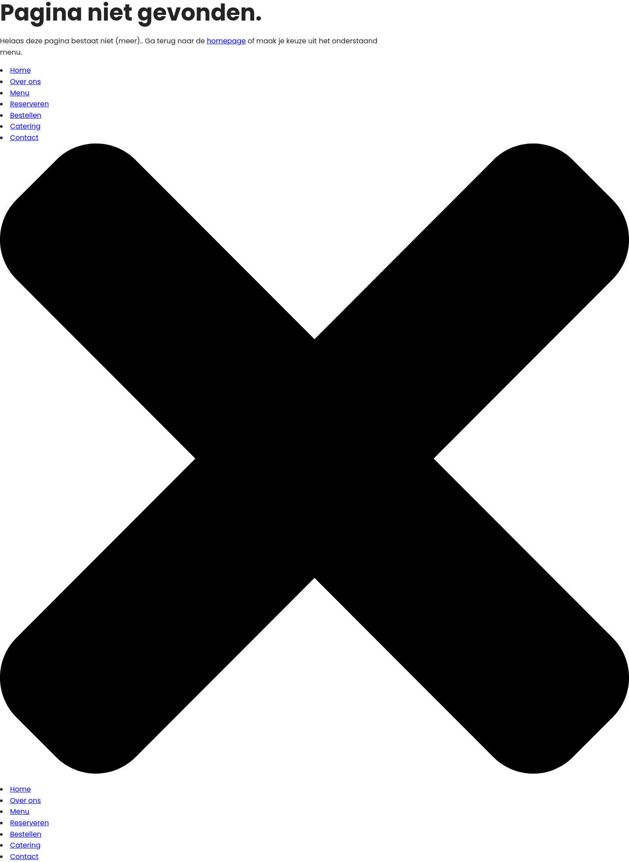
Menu (19, 93)
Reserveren (29, 104)
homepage (226, 41)
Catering (25, 126)
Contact (24, 138)
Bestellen (25, 115)
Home (20, 70)
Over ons (25, 82)
